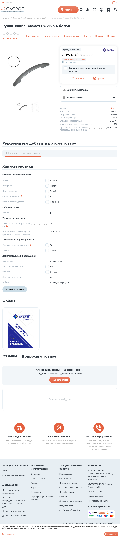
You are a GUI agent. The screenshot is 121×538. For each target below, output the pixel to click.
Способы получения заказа (72, 487)
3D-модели (36, 492)
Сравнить (99, 78)
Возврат (63, 496)
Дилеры (34, 483)
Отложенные (65, 478)
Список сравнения (68, 483)
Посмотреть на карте (98, 501)
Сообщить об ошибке (69, 510)
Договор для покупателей (14, 515)
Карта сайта (36, 487)
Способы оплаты (67, 492)
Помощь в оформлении (98, 436)
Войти (5, 471)
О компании (36, 474)
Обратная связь (38, 478)
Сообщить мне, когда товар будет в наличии (84, 69)
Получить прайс (66, 506)
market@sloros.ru (96, 496)
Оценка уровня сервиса (70, 501)
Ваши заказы (65, 474)
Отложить (78, 78)
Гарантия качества (59, 436)
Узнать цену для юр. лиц (74, 60)
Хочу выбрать (8, 534)
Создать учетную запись (13, 475)
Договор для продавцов (13, 511)
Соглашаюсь (111, 534)
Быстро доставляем (19, 436)
